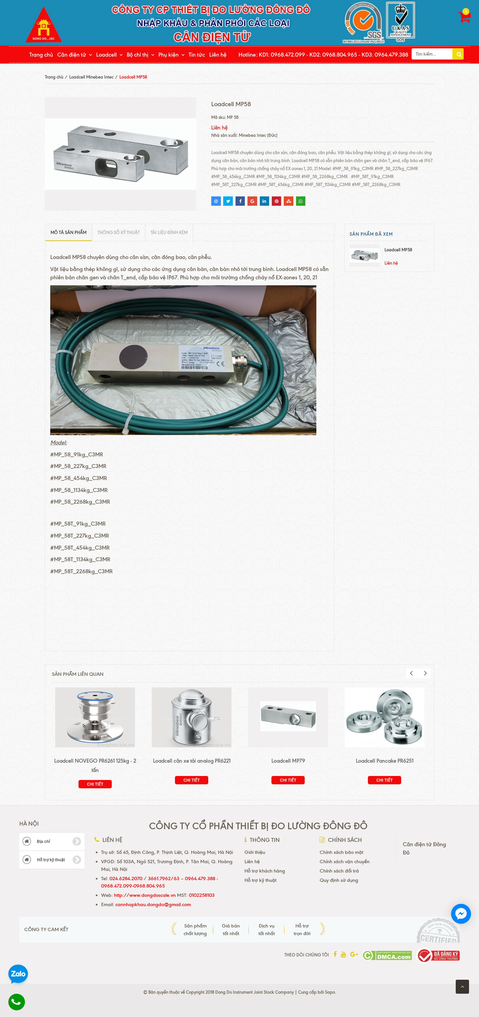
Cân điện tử (71, 54)
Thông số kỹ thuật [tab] (118, 232)
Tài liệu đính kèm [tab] (169, 232)
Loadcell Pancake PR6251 (384, 761)
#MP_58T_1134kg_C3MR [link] (80, 559)
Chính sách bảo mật (341, 852)
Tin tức (197, 54)
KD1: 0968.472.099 (282, 54)
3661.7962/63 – (166, 879)
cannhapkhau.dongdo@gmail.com (153, 904)
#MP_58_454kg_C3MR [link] (78, 478)
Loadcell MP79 (288, 761)
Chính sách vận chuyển (345, 862)
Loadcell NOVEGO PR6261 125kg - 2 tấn (95, 765)
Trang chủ (41, 54)
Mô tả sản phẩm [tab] (68, 232)
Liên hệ (218, 54)
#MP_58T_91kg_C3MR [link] (78, 523)
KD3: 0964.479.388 (385, 54)
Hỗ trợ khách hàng (264, 871)
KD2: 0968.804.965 (333, 54)
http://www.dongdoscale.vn (145, 895)
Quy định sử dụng (339, 880)
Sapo (330, 992)
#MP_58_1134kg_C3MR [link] (79, 490)
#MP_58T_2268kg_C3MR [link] (81, 571)
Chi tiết (95, 784)
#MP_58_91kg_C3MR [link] (76, 454)
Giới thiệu (254, 852)
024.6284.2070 (125, 879)
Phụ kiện (168, 54)
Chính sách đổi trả (339, 871)
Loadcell (106, 54)
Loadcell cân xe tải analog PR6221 (192, 761)
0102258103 (201, 895)
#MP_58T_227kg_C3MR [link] (79, 535)
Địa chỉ (52, 842)
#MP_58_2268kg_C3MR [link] (80, 501)
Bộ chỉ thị (137, 54)
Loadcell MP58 (398, 249)
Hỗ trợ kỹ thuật (52, 860)
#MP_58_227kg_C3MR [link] (78, 466)
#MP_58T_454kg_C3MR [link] (80, 547)
